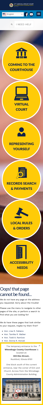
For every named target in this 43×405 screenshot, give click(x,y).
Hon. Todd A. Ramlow (14, 337)
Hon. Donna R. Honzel (14, 341)
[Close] (39, 346)
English (8, 14)
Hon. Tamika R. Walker (15, 334)
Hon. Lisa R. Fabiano (14, 331)
